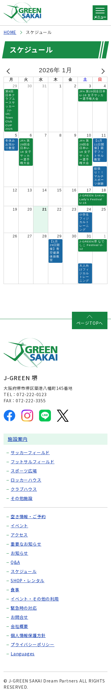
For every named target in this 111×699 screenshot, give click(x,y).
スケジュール (24, 571)
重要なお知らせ (26, 544)
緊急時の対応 (24, 608)
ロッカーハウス (26, 480)
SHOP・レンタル (27, 580)
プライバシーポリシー (32, 644)
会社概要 (19, 626)
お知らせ (19, 553)
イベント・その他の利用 (35, 599)
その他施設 (22, 498)
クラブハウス (24, 489)
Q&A (15, 562)
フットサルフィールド (32, 462)
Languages (23, 654)
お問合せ (19, 617)
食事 (15, 590)
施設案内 (18, 438)
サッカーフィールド (30, 452)
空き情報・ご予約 (28, 516)
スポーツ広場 (24, 471)
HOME (10, 32)
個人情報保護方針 (28, 635)
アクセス (19, 535)
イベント (19, 526)
